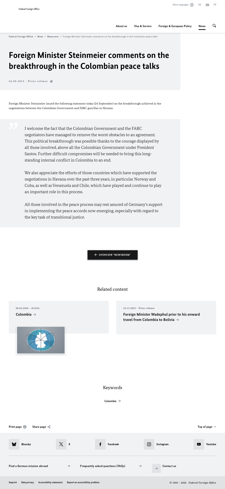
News (202, 26)
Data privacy (27, 482)
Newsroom (54, 36)
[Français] (215, 5)
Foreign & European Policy (175, 26)
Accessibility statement (50, 482)
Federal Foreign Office (22, 36)
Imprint (13, 482)
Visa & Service (143, 26)
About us (121, 26)
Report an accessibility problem (83, 482)
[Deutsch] (199, 5)
